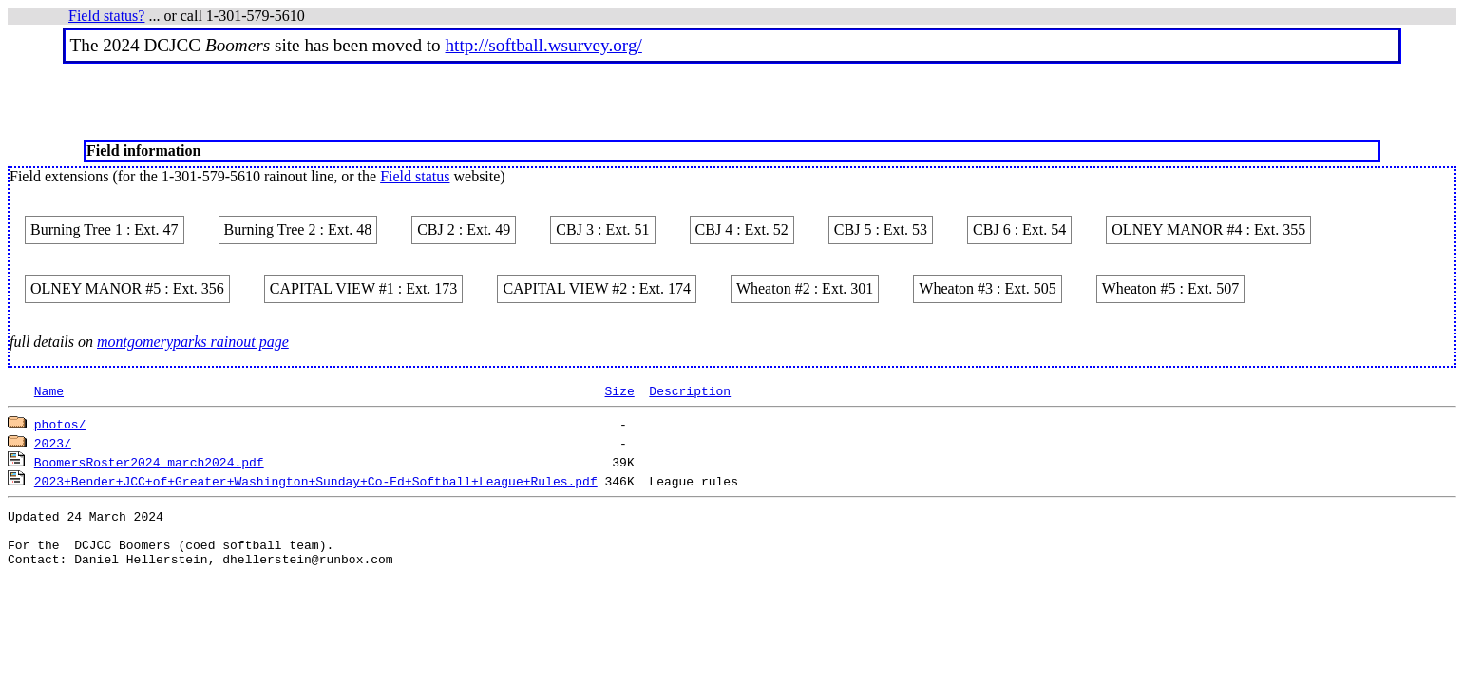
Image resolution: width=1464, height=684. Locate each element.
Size (619, 390)
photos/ (60, 423)
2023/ (52, 442)
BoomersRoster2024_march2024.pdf (149, 461)
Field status (414, 176)
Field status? (106, 16)
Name (49, 390)
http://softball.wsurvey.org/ (544, 45)
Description (690, 390)
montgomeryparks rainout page (193, 341)
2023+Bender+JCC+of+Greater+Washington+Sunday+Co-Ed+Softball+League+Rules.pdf (316, 480)
